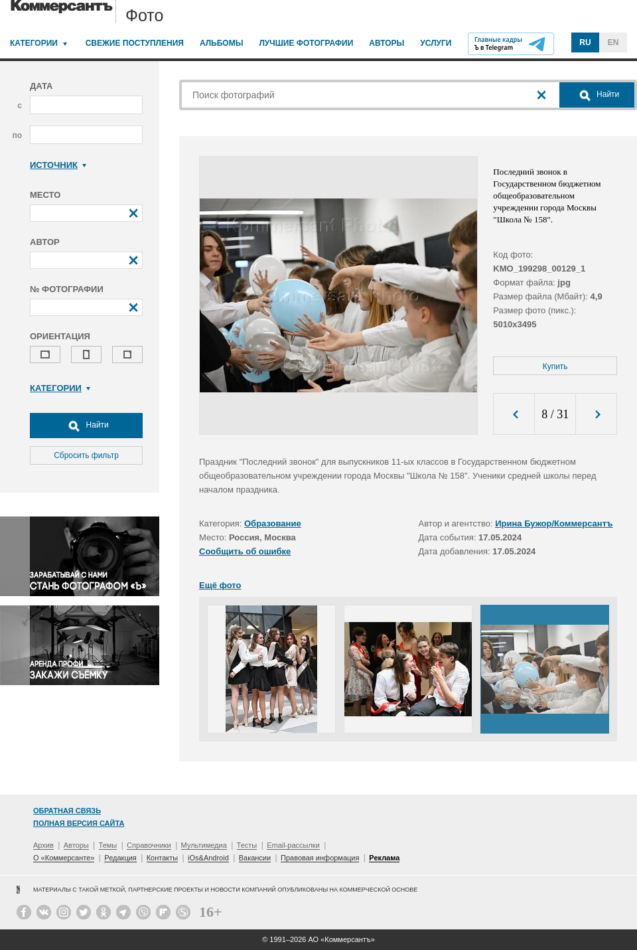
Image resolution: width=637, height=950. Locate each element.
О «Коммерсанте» (63, 858)
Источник (58, 165)
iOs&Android (208, 858)
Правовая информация (320, 858)
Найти (86, 425)
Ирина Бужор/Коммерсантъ (553, 523)
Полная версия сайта (78, 823)
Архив (43, 845)
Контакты (162, 858)
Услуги (435, 43)
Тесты (247, 845)
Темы (108, 845)
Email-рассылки (293, 845)
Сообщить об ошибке (245, 551)
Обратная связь (67, 811)
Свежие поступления (135, 43)
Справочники (149, 845)
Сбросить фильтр (86, 455)
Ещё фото (220, 585)
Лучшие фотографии (306, 43)
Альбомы (222, 43)
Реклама (384, 858)
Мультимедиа (204, 845)
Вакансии (255, 858)
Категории (34, 43)
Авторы (386, 43)
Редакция (120, 858)
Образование (272, 523)
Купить (555, 366)
